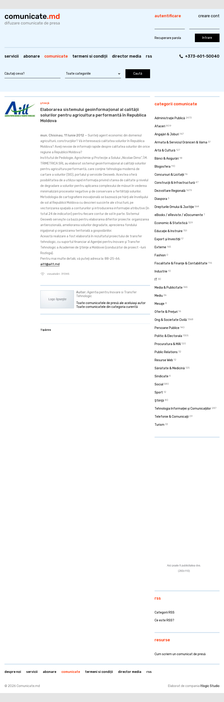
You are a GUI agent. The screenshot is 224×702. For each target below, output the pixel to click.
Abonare (31, 56)
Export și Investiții (167, 239)
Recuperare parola (168, 38)
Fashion (160, 255)
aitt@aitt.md (50, 264)
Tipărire (45, 329)
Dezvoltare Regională (170, 191)
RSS (149, 56)
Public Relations (166, 352)
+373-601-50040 (202, 56)
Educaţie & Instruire (169, 231)
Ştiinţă (45, 103)
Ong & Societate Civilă (171, 320)
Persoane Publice (167, 328)
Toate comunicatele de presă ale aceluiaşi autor (111, 303)
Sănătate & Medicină (170, 368)
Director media (126, 56)
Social (159, 384)
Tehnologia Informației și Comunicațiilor (183, 408)
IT (156, 279)
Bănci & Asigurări (167, 158)
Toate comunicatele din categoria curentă (107, 307)
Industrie (161, 271)
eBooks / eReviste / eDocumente (179, 215)
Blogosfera (162, 166)
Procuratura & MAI (168, 344)
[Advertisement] (183, 470)
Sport (159, 392)
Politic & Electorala (168, 336)
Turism (159, 425)
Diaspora (161, 199)
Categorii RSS (164, 612)
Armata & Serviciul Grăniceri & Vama (181, 142)
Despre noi (12, 672)
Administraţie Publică (170, 118)
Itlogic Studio (210, 686)
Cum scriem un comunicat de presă (180, 654)
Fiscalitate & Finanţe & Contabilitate (181, 263)
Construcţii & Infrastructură (175, 183)
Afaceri (160, 126)
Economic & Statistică (171, 223)
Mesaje (159, 304)
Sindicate (161, 376)
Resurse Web (164, 360)
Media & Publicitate (169, 287)
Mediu (159, 296)
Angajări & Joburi (167, 134)
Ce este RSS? (164, 620)
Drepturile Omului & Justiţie (174, 207)
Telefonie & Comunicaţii (172, 417)
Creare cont (209, 15)
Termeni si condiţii (90, 56)
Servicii (11, 56)
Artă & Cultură (165, 150)
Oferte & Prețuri (166, 312)
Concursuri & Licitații (169, 175)
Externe (160, 247)
